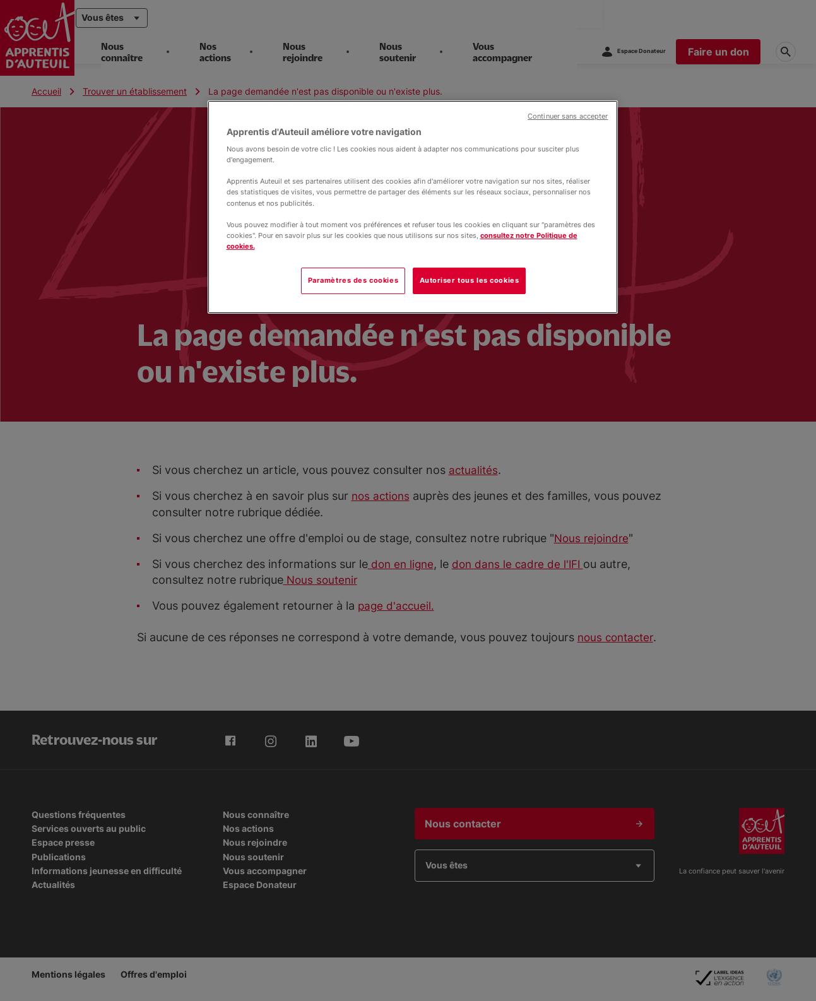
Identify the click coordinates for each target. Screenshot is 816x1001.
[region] (413, 207)
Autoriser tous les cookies (469, 280)
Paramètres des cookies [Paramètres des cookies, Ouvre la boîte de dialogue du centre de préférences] (353, 280)
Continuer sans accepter (568, 116)
